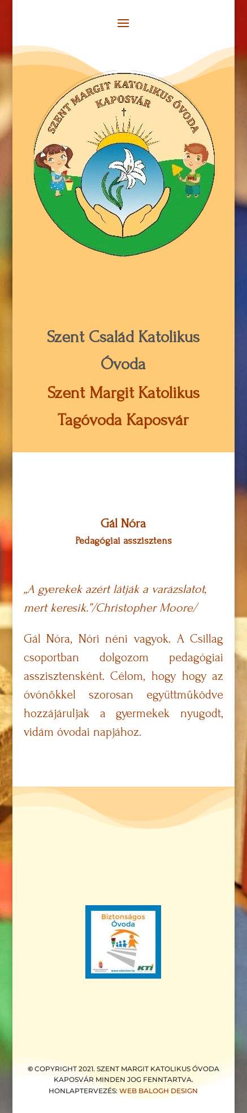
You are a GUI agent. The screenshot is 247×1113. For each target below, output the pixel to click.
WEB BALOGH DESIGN (158, 1090)
